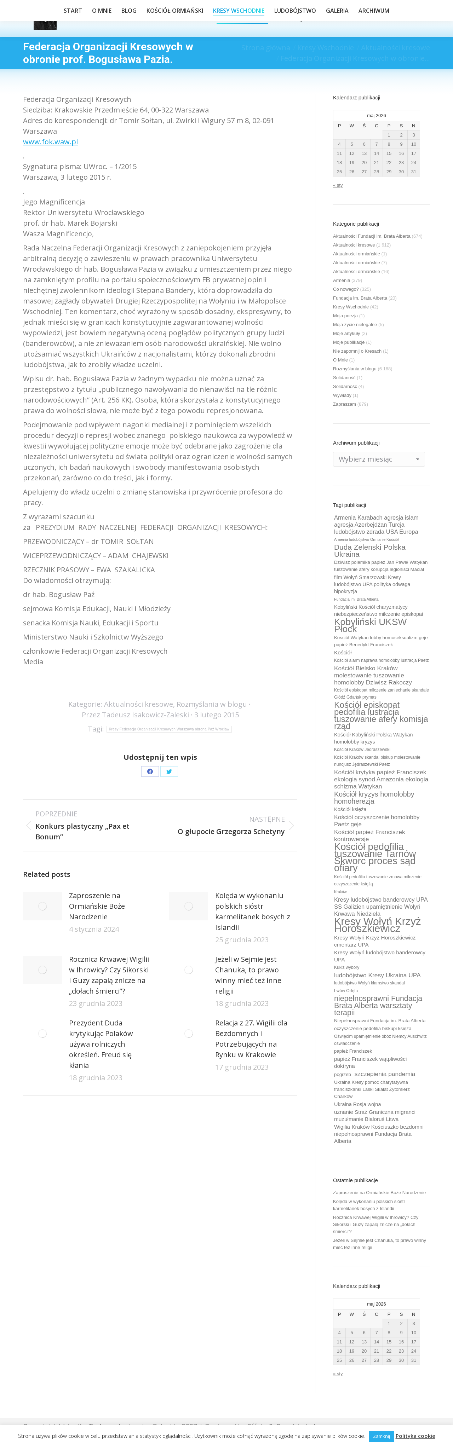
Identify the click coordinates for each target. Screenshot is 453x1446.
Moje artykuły (346, 333)
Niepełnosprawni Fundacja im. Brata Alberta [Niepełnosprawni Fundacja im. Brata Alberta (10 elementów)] (379, 1020)
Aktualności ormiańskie (356, 253)
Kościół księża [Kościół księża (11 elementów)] (350, 809)
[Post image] (42, 906)
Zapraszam (344, 404)
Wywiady (342, 395)
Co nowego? (346, 289)
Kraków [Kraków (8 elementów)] (340, 892)
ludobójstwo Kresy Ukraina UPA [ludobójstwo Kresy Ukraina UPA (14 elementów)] (377, 975)
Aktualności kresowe (138, 704)
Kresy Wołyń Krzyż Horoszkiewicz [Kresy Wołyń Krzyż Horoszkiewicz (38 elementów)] (377, 925)
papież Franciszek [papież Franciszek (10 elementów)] (353, 1051)
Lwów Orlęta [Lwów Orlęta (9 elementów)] (346, 990)
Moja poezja (345, 315)
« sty (338, 185)
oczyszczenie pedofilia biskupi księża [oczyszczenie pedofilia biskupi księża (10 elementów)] (373, 1028)
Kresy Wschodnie (351, 307)
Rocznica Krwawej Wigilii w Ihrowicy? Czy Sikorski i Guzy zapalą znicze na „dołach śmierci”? (109, 975)
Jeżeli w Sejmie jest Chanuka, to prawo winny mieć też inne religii (248, 975)
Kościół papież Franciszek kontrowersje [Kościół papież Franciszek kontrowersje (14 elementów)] (369, 835)
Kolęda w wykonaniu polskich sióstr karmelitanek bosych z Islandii (252, 911)
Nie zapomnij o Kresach (357, 351)
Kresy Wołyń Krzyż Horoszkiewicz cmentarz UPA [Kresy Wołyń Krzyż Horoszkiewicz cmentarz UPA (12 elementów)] (375, 941)
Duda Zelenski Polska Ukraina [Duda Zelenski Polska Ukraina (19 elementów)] (370, 551)
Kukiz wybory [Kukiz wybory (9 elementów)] (346, 967)
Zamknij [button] (381, 1436)
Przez (135, 714)
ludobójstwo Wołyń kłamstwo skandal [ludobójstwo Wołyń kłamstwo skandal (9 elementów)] (369, 983)
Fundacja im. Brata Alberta (360, 298)
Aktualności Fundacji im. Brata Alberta (372, 236)
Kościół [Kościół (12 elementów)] (342, 652)
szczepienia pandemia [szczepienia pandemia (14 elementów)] (385, 1073)
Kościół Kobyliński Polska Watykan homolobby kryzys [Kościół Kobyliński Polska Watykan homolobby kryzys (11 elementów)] (373, 738)
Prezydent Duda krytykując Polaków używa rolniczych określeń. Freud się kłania (101, 1044)
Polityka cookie (415, 1435)
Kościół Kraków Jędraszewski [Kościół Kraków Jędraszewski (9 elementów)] (362, 749)
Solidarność (345, 386)
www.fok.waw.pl (50, 141)
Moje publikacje (349, 342)
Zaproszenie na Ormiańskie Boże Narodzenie (97, 906)
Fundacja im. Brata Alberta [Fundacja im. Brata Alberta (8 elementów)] (356, 599)
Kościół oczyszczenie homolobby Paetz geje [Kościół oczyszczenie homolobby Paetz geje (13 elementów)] (376, 820)
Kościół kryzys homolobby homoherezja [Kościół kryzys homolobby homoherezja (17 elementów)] (374, 798)
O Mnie (340, 360)
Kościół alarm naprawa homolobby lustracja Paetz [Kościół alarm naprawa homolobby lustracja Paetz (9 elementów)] (381, 660)
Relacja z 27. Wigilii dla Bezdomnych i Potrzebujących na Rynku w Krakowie (251, 1038)
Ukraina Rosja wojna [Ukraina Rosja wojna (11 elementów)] (357, 1104)
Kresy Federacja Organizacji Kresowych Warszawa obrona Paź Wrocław (169, 729)
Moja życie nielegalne (355, 324)
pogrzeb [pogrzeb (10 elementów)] (342, 1074)
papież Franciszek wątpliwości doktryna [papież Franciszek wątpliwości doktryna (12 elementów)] (370, 1062)
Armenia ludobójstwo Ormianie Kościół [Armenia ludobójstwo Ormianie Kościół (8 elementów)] (366, 539)
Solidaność (344, 377)
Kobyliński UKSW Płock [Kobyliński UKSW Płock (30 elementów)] (370, 625)
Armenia (341, 280)
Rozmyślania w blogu (212, 704)
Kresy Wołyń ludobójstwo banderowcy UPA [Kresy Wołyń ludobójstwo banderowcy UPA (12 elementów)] (379, 955)
